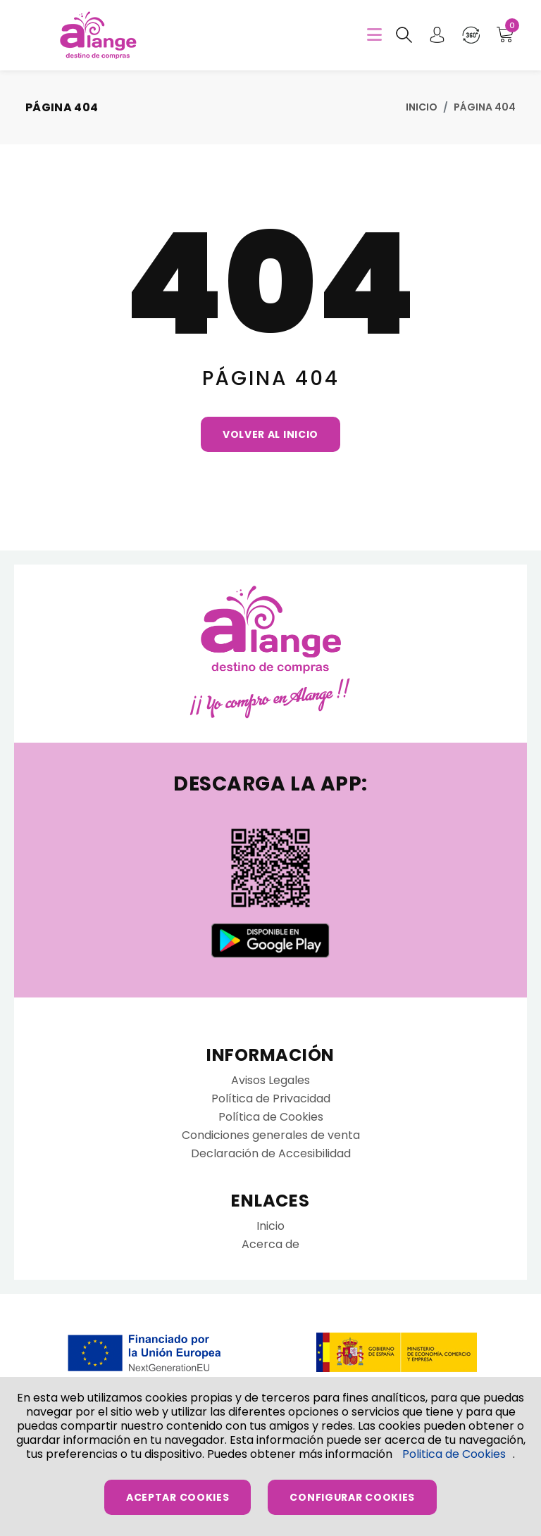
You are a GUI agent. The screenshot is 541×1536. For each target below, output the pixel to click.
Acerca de (270, 1244)
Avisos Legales (270, 1080)
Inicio (421, 107)
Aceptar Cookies (178, 1497)
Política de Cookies (270, 1117)
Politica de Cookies (454, 1454)
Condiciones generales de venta (271, 1135)
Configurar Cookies (352, 1497)
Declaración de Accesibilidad (271, 1153)
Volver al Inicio (270, 434)
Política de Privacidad (270, 1098)
